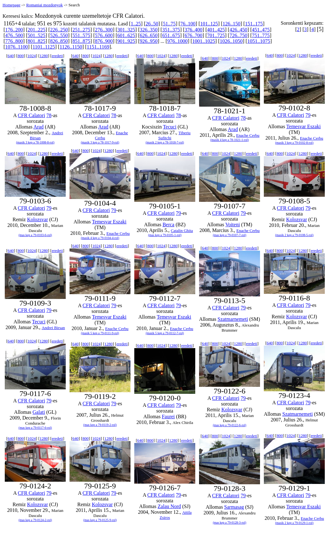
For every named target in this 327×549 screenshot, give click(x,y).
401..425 (216, 29)
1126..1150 (71, 47)
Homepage (11, 5)
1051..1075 (258, 41)
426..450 (238, 29)
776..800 (14, 41)
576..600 (104, 35)
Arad (38, 126)
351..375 (171, 29)
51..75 (169, 23)
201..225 (36, 29)
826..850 (59, 41)
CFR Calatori (31, 115)
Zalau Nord (169, 506)
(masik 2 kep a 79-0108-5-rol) (294, 235)
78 (48, 115)
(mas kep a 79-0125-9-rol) (100, 520)
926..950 (148, 41)
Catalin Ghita (182, 230)
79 (307, 115)
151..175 (254, 23)
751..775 (261, 35)
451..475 (261, 29)
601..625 (126, 35)
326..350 (148, 29)
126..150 (231, 23)
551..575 (81, 35)
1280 (44, 55)
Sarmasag (234, 507)
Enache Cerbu (247, 135)
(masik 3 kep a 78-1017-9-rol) (100, 142)
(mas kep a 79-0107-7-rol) (229, 235)
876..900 (104, 41)
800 (20, 55)
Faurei (168, 416)
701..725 (216, 35)
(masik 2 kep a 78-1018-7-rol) (165, 142)
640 (11, 55)
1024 (32, 55)
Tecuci (169, 126)
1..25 (136, 23)
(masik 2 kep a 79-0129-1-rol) (294, 523)
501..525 (36, 35)
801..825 (36, 41)
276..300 (104, 29)
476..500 (14, 35)
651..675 (171, 35)
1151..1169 (98, 47)
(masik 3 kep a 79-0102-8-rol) (294, 142)
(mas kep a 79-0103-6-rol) (35, 235)
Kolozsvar (37, 219)
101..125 (209, 23)
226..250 (59, 29)
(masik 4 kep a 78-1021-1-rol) (229, 140)
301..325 (126, 29)
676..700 (194, 35)
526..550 (59, 35)
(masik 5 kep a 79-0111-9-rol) (100, 333)
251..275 (81, 29)
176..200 (14, 29)
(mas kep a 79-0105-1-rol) (164, 235)
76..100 (188, 23)
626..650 (148, 35)
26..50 (152, 23)
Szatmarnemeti (232, 319)
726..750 (238, 35)
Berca (168, 224)
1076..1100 (16, 47)
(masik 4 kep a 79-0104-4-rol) (100, 238)
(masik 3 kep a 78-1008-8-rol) (35, 142)
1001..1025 (203, 41)
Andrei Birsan (53, 327)
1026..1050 (231, 41)
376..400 (194, 29)
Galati (39, 412)
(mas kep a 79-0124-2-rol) (35, 520)
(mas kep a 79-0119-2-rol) (100, 425)
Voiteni (232, 224)
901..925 (126, 41)
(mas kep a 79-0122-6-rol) (229, 425)
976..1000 (177, 41)
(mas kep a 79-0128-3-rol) (229, 522)
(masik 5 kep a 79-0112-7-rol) (165, 333)
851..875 (81, 41)
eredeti (57, 55)
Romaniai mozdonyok (44, 5)
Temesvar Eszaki (303, 126)
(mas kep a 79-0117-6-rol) (35, 427)
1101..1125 (43, 47)
